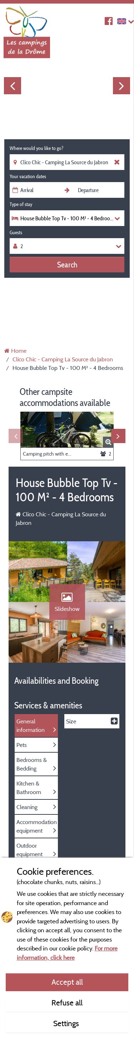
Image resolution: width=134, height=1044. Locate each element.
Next (121, 85)
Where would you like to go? (36, 148)
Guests (16, 232)
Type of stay (21, 204)
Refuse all (67, 1002)
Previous (12, 85)
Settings (67, 1023)
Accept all (67, 982)
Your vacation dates (28, 176)
